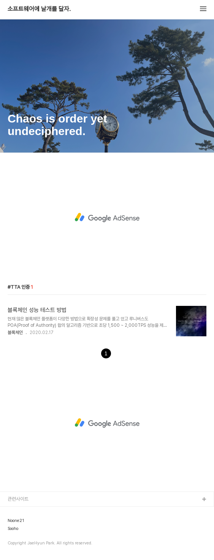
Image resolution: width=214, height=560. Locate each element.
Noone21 (16, 521)
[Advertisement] (107, 217)
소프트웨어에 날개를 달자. (39, 9)
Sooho (13, 529)
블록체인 (15, 332)
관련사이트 (18, 499)
